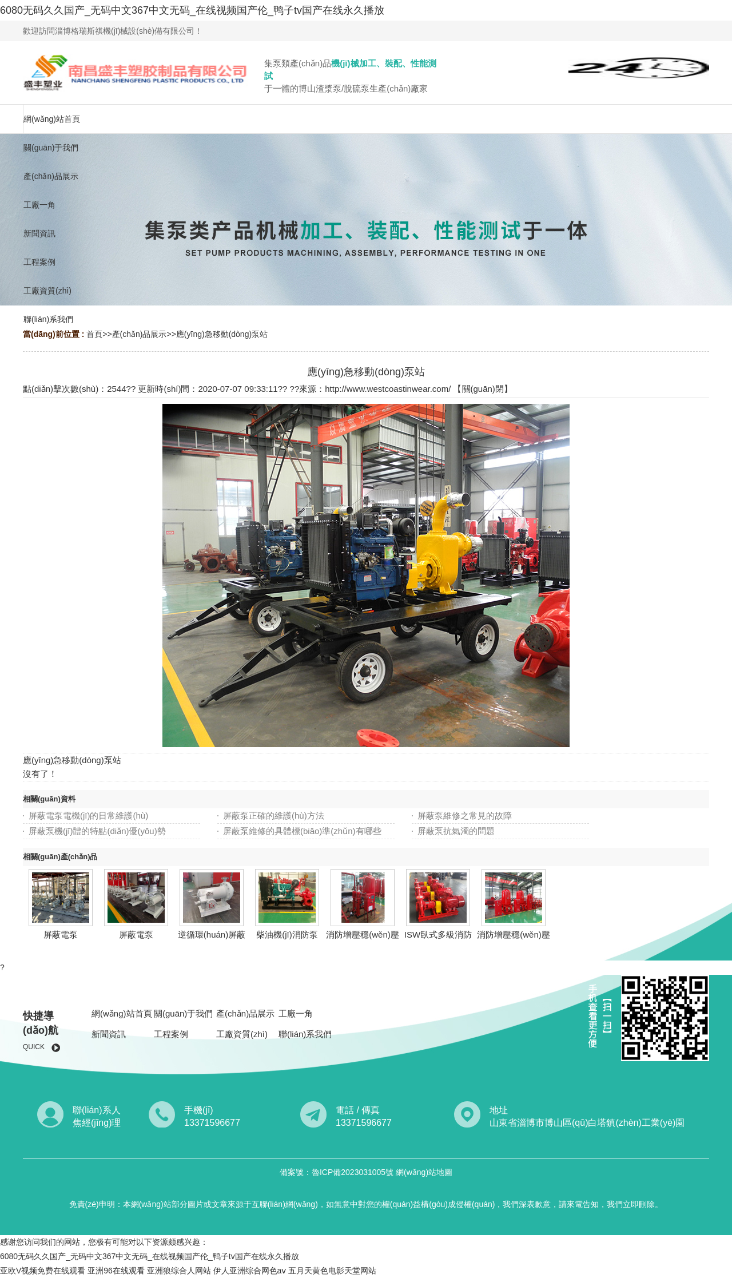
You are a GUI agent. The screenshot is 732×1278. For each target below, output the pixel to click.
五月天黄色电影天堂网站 (332, 1270)
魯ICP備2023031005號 (354, 1172)
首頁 (94, 334)
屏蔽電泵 (60, 934)
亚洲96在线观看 (116, 1270)
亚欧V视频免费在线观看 (42, 1270)
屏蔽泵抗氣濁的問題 (456, 831)
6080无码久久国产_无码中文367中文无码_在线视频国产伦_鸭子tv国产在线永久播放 (192, 10)
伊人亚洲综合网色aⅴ (250, 1270)
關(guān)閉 (483, 389)
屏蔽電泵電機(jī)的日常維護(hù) (88, 815)
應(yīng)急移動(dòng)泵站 (222, 334)
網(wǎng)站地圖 (424, 1172)
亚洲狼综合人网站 (179, 1270)
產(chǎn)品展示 (139, 334)
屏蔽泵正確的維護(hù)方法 (273, 815)
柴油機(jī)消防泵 (287, 934)
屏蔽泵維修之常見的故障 (464, 815)
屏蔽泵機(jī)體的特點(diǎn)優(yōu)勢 (97, 831)
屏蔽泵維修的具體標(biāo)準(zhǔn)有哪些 (302, 831)
